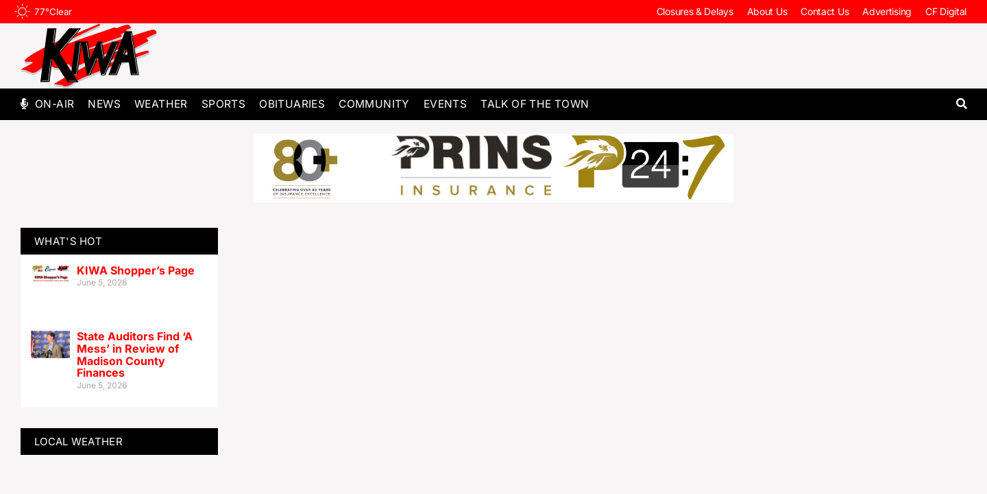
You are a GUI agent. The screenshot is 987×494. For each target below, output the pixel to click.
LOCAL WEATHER (78, 441)
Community (374, 103)
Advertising (887, 11)
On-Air (54, 103)
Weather (161, 103)
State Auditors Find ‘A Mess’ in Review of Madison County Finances (135, 354)
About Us (767, 11)
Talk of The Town (534, 103)
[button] (961, 104)
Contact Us (825, 11)
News (104, 103)
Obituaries (292, 103)
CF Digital (945, 11)
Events (445, 103)
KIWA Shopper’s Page (136, 270)
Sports (223, 103)
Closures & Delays (695, 11)
